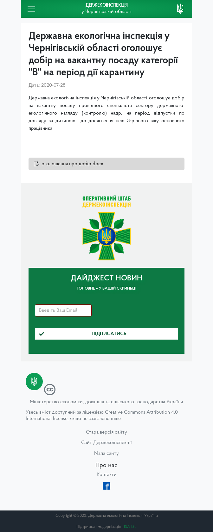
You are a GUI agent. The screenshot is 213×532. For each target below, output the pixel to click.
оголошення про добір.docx (72, 163)
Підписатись (82, 334)
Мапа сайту (106, 453)
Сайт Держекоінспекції (106, 442)
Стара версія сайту (106, 432)
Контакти (107, 474)
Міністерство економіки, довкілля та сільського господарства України (106, 401)
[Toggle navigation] (31, 9)
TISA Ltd (129, 527)
